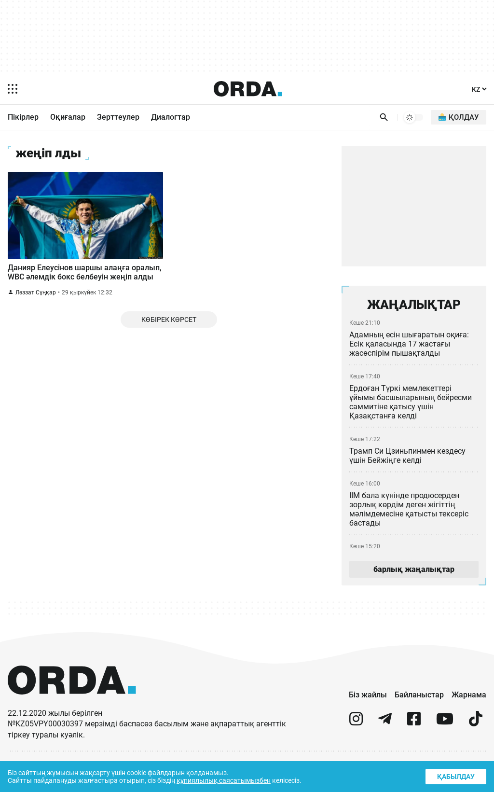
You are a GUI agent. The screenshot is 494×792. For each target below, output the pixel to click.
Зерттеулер (121, 117)
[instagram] (356, 728)
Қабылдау (455, 775)
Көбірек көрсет (168, 338)
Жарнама (469, 699)
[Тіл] (478, 89)
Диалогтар (174, 117)
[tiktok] (475, 728)
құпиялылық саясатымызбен (227, 779)
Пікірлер (24, 117)
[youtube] (444, 728)
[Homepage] (247, 89)
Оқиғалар (70, 117)
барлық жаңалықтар (413, 573)
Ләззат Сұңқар (35, 310)
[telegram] (385, 728)
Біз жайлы (364, 699)
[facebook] (414, 728)
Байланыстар (417, 699)
